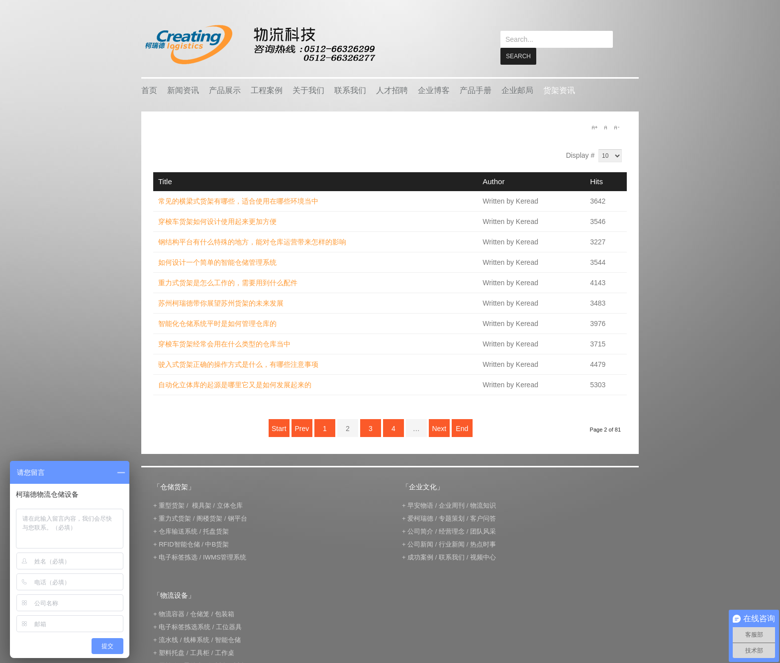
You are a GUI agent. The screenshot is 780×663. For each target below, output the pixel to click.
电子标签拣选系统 (184, 626)
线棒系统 (196, 639)
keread (259, 44)
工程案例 (267, 90)
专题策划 (452, 518)
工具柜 (199, 652)
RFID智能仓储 (179, 544)
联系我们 (350, 90)
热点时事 (483, 544)
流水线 (168, 639)
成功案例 (420, 556)
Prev (301, 428)
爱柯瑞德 (420, 518)
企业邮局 (517, 90)
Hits (596, 181)
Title (165, 181)
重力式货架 (175, 518)
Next (439, 428)
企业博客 (434, 90)
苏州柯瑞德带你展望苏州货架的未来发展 (221, 303)
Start (279, 428)
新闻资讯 (183, 90)
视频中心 (483, 556)
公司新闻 (420, 544)
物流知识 (483, 505)
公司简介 (420, 531)
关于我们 (308, 90)
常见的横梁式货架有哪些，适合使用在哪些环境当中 (238, 201)
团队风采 (483, 531)
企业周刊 (452, 505)
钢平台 (237, 518)
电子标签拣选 (178, 556)
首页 (149, 90)
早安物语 (420, 505)
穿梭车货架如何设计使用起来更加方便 (217, 221)
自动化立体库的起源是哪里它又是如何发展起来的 (234, 384)
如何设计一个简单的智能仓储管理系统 (217, 262)
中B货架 (217, 544)
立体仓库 (230, 505)
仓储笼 (199, 613)
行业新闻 (452, 544)
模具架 (201, 505)
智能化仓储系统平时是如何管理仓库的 (217, 323)
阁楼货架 (209, 518)
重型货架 (172, 505)
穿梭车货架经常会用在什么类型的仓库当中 (224, 343)
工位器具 (229, 626)
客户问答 (483, 518)
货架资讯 (559, 90)
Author (493, 181)
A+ (594, 127)
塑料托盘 (172, 652)
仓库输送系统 (178, 531)
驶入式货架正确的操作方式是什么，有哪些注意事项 (238, 364)
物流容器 (172, 613)
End (462, 428)
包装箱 (224, 613)
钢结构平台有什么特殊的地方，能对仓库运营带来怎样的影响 (252, 241)
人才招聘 (392, 90)
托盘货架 (216, 531)
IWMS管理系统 (224, 556)
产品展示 (225, 90)
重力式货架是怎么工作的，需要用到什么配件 (227, 282)
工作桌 (224, 652)
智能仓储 (228, 639)
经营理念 (452, 531)
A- (616, 127)
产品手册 (475, 90)
